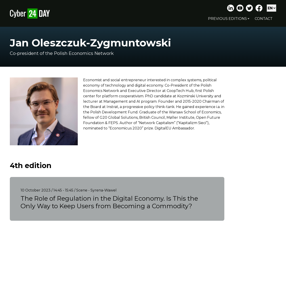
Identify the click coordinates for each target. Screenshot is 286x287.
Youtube (240, 8)
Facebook (259, 8)
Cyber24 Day (30, 13)
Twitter (249, 8)
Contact (264, 19)
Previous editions (227, 19)
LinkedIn (230, 8)
